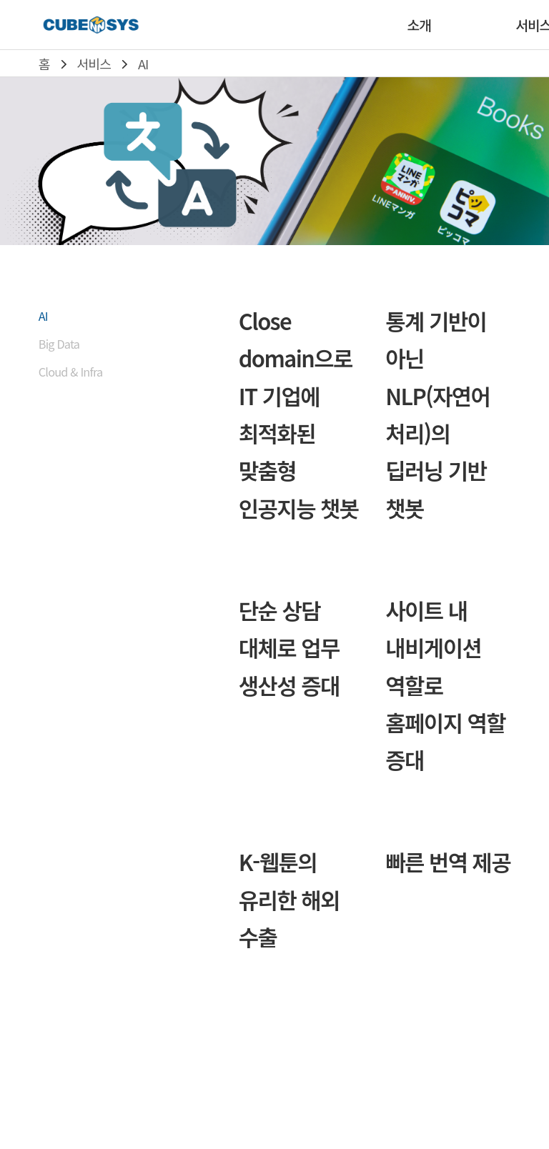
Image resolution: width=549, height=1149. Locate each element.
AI (143, 63)
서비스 (94, 63)
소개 (419, 25)
